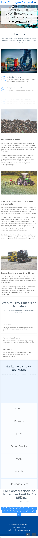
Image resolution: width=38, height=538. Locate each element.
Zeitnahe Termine (14, 82)
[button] (34, 534)
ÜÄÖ (19, 515)
